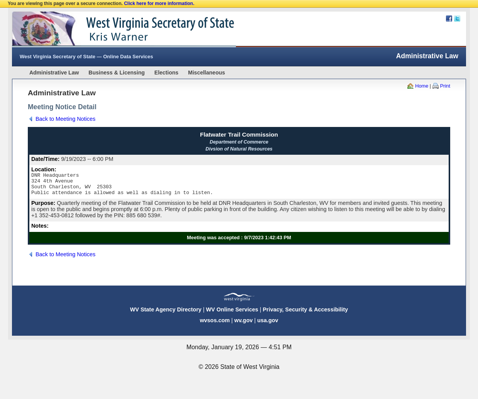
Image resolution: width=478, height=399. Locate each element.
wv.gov (243, 325)
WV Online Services (232, 314)
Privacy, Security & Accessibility (305, 314)
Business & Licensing (116, 72)
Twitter (457, 18)
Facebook (449, 18)
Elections (166, 72)
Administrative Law (54, 72)
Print (445, 86)
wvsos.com (215, 325)
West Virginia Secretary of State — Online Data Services (86, 56)
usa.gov (267, 325)
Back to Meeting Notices (65, 119)
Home (421, 86)
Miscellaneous (206, 72)
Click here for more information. (159, 3)
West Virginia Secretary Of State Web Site (111, 29)
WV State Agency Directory (166, 314)
